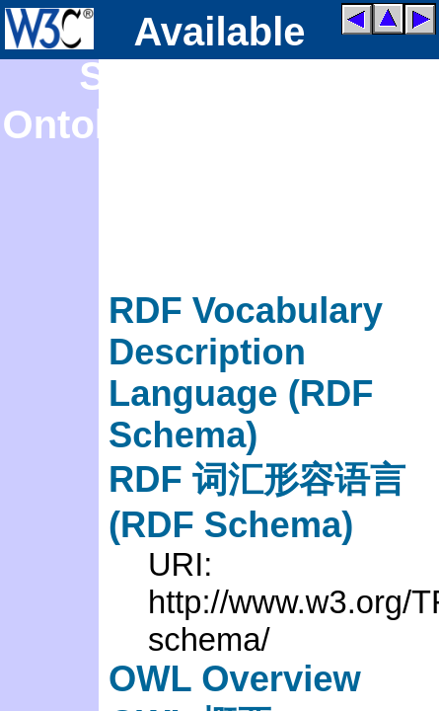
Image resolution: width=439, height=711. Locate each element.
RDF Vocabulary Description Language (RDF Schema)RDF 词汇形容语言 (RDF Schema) (257, 417)
